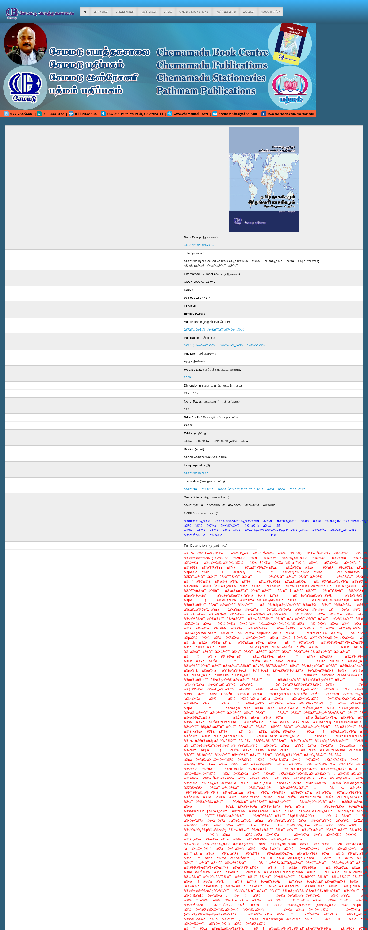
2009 (187, 377)
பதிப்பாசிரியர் (124, 11)
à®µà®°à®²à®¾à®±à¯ (201, 245)
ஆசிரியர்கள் (149, 11)
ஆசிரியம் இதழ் (226, 11)
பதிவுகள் (248, 11)
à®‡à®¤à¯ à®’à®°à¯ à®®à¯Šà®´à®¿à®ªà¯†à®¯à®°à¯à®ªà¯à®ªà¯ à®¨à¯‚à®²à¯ (247, 489)
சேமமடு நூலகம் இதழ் (194, 11)
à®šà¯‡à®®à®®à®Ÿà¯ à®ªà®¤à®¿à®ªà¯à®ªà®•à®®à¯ (226, 345)
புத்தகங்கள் (101, 11)
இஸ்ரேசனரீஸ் (270, 11)
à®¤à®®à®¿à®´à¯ (198, 473)
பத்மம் (168, 11)
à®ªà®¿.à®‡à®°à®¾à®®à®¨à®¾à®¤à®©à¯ (216, 329)
